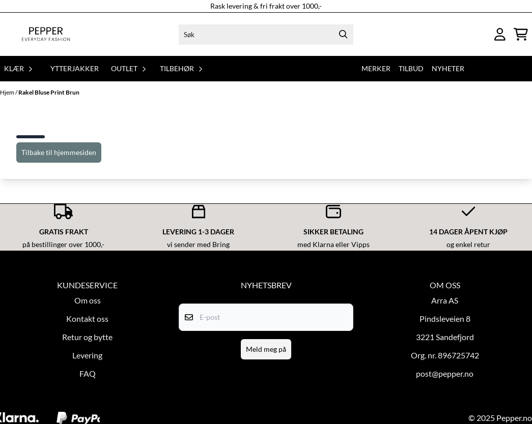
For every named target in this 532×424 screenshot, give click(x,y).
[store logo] (46, 34)
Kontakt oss (87, 318)
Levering (87, 355)
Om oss (87, 300)
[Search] (343, 34)
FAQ (87, 373)
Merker (375, 68)
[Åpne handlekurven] (521, 34)
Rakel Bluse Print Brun (48, 92)
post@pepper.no (444, 373)
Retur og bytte (87, 337)
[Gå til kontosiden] (500, 34)
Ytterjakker (74, 68)
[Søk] (266, 34)
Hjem (7, 92)
